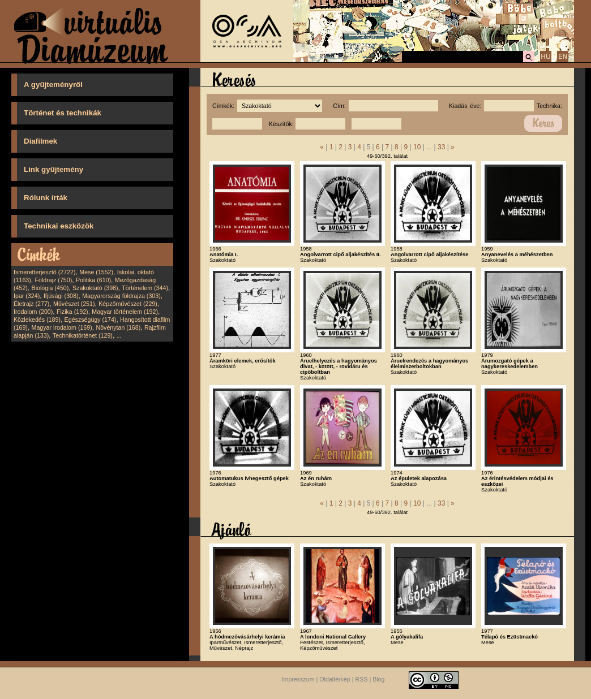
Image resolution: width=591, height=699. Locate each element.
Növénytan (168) (118, 327)
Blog (378, 679)
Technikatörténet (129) (83, 335)
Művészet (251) (74, 303)
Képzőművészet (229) (127, 303)
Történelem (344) (145, 287)
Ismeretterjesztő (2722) (45, 272)
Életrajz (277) (31, 303)
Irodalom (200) (33, 311)
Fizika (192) (72, 311)
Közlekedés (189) (37, 319)
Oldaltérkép (334, 679)
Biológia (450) (50, 287)
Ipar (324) (27, 295)
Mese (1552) (96, 272)
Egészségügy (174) (91, 319)
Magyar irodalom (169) (62, 327)
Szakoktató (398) (95, 287)
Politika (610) (93, 280)
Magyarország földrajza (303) (121, 295)
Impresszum (298, 679)
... (119, 335)
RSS (362, 679)
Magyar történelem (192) (125, 311)
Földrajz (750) (53, 280)
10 (417, 147)
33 (441, 147)
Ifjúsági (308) (61, 295)
